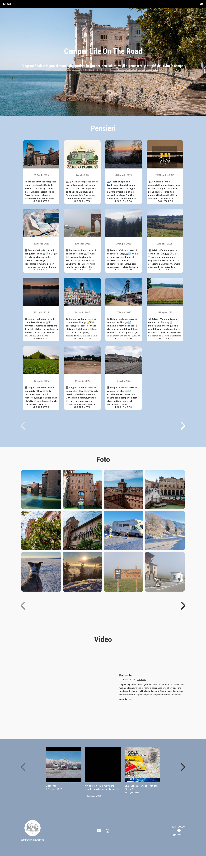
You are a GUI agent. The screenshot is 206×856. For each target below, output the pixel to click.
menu (7, 4)
